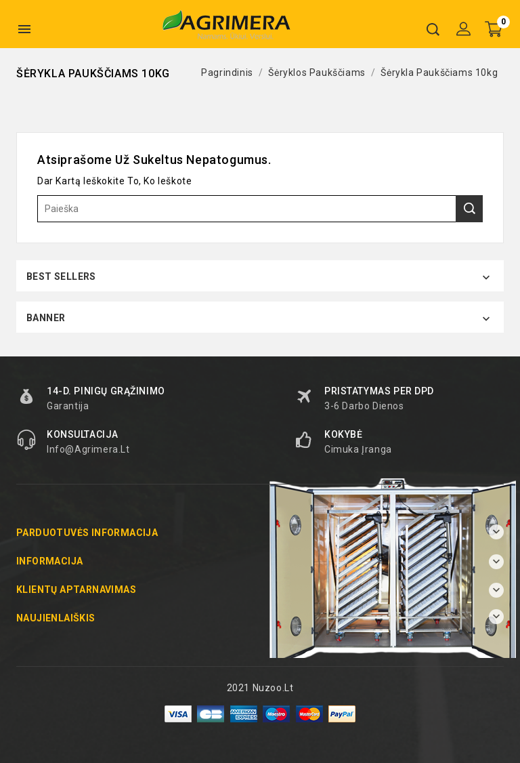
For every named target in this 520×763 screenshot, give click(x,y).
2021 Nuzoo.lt (260, 687)
